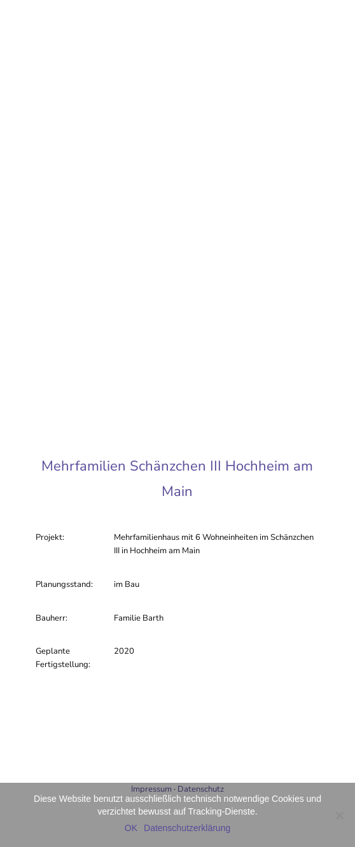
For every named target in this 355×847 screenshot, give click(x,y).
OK (131, 828)
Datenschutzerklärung (187, 828)
